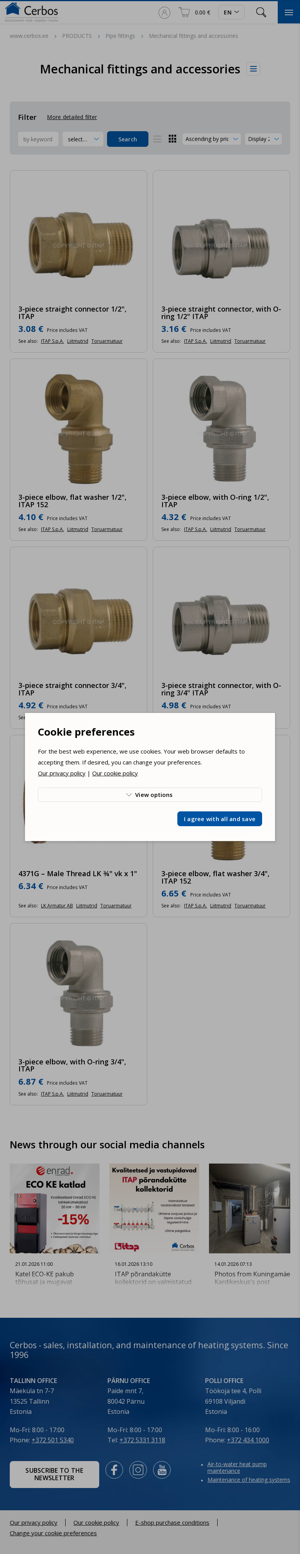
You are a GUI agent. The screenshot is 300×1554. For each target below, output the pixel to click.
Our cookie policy (115, 773)
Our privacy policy (62, 773)
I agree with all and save (219, 819)
